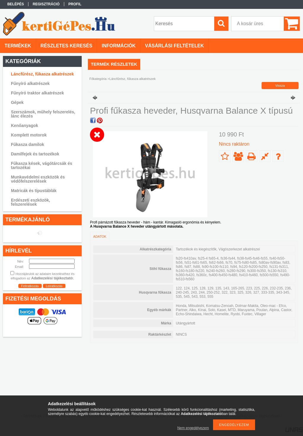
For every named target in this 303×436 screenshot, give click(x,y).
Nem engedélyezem (193, 428)
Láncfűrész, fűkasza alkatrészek (42, 74)
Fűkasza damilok (27, 144)
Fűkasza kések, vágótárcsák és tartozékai (41, 165)
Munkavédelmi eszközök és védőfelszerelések (38, 179)
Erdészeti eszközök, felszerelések (30, 202)
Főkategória (98, 79)
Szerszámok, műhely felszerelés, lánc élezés (43, 114)
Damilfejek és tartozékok (35, 154)
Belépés (15, 4)
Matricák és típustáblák (34, 190)
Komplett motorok (29, 135)
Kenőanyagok (24, 125)
